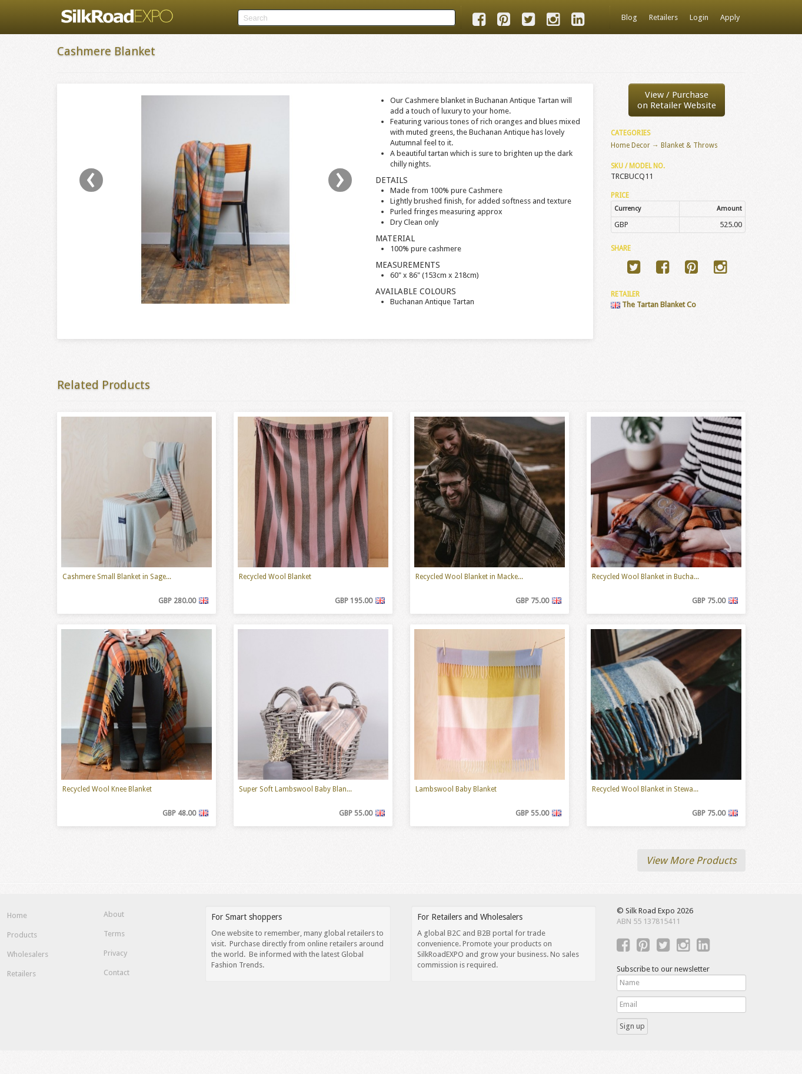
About (114, 914)
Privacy (115, 953)
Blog (629, 17)
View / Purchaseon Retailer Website (676, 100)
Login (699, 17)
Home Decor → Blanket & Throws (664, 145)
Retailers (663, 17)
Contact (116, 972)
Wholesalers (27, 954)
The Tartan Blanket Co (653, 304)
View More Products (691, 860)
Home (17, 915)
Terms (114, 933)
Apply (730, 17)
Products (22, 934)
